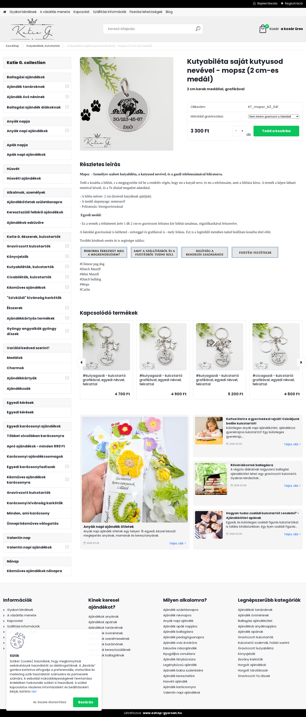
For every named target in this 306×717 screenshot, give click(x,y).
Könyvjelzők (246, 654)
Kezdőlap (12, 46)
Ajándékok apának (102, 622)
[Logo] (32, 29)
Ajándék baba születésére (183, 670)
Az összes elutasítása (49, 702)
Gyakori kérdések (23, 12)
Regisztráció (294, 3)
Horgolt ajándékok (252, 665)
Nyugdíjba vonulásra (179, 654)
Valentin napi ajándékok (181, 692)
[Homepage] (4, 12)
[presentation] (81, 362)
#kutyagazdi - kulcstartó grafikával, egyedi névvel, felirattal (104, 380)
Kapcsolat (82, 12)
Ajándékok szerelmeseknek (108, 639)
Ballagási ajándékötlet (255, 621)
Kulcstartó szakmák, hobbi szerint (263, 643)
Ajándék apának (251, 632)
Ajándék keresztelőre (179, 676)
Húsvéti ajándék (175, 681)
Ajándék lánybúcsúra (179, 659)
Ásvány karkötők (250, 659)
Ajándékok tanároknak (105, 628)
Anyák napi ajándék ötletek (109, 526)
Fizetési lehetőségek (146, 12)
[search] (198, 30)
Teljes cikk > (177, 543)
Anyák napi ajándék (178, 621)
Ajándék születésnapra (180, 610)
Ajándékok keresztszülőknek (109, 650)
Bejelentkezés (267, 3)
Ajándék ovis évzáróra (180, 643)
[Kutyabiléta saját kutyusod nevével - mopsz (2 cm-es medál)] (126, 104)
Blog (169, 12)
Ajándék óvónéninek (253, 615)
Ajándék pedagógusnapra (183, 637)
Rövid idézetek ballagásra (252, 465)
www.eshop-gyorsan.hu (162, 713)
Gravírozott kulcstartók (255, 637)
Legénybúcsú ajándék (180, 665)
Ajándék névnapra (177, 615)
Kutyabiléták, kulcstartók (43, 46)
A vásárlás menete (55, 12)
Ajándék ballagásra (178, 632)
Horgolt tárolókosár (253, 670)
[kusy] (239, 131)
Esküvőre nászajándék (180, 648)
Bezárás (85, 702)
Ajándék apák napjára (180, 626)
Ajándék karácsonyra (179, 687)
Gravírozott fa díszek (254, 676)
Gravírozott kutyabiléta (255, 648)
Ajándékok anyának (103, 616)
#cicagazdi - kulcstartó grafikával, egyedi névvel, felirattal (273, 380)
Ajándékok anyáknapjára (257, 626)
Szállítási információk (109, 12)
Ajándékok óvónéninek (105, 633)
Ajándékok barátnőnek (105, 644)
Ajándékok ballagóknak (106, 655)
